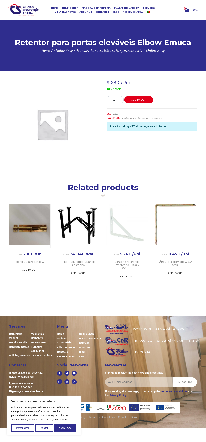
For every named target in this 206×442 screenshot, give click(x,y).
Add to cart (138, 100)
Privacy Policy (117, 395)
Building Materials (20, 355)
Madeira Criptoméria (96, 8)
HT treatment (39, 342)
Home (54, 8)
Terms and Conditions (174, 391)
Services (149, 8)
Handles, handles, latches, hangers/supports (141, 118)
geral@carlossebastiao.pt (27, 391)
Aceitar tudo (65, 428)
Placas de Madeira (126, 8)
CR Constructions (42, 355)
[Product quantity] (115, 99)
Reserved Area (133, 12)
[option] (52, 124)
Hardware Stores (19, 346)
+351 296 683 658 (22, 383)
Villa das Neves (65, 12)
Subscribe (185, 382)
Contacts (102, 12)
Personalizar (22, 428)
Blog (116, 12)
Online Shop (70, 8)
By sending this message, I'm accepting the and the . (149, 393)
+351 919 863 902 (22, 387)
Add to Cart (29, 270)
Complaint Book (127, 417)
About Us (85, 12)
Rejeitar (44, 428)
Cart (81, 356)
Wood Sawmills (18, 342)
